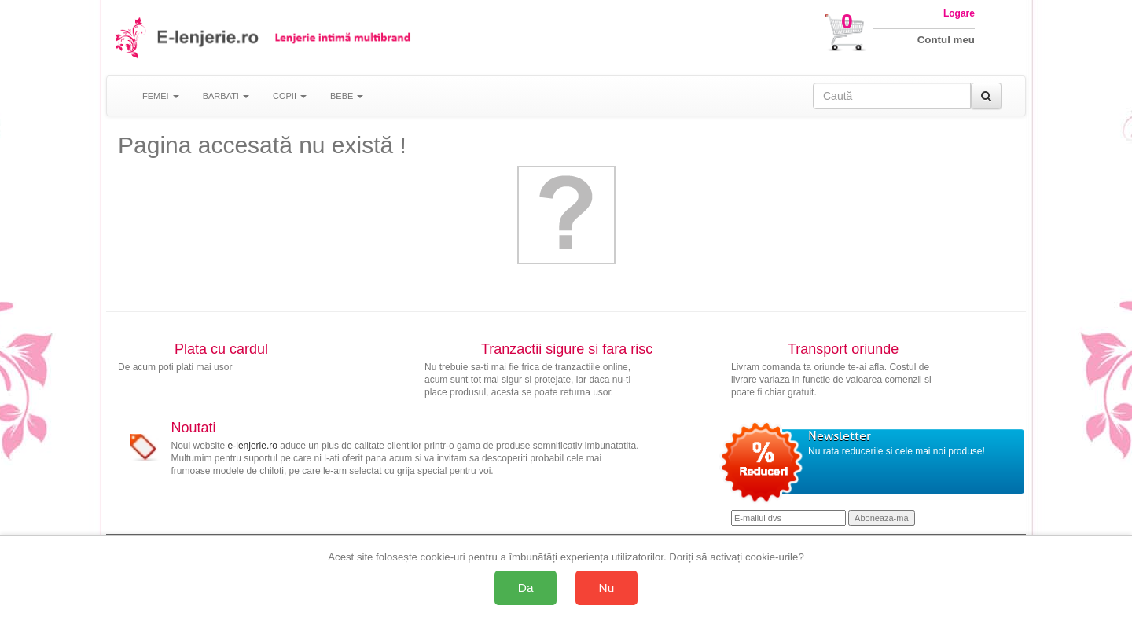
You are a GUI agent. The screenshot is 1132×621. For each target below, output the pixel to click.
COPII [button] (290, 96)
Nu (607, 587)
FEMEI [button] (160, 96)
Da (526, 587)
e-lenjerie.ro (252, 445)
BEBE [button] (346, 96)
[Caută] (986, 96)
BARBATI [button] (226, 96)
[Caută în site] (892, 96)
